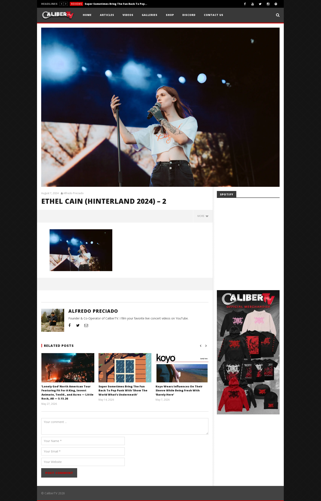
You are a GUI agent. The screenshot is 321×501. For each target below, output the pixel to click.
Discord (189, 15)
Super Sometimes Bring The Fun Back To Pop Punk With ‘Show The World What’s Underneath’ (116, 4)
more (202, 216)
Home (87, 15)
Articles (107, 15)
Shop (170, 15)
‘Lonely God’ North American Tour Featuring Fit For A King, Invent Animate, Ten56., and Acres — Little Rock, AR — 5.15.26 (67, 392)
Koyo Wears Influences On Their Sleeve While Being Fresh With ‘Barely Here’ (178, 390)
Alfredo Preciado (73, 193)
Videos (128, 15)
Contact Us (213, 15)
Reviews (76, 4)
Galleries (149, 15)
